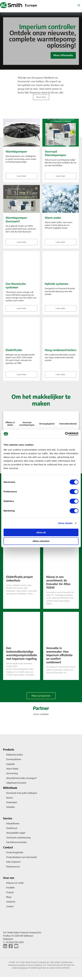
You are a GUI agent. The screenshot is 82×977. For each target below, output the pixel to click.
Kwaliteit (10, 887)
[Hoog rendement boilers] (60, 349)
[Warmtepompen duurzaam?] (21, 217)
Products (8, 749)
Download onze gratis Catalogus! (21, 793)
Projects (10, 892)
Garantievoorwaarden (16, 842)
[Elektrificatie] (21, 349)
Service (7, 818)
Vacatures (10, 901)
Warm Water (12, 768)
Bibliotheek (10, 787)
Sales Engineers (13, 861)
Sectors (9, 797)
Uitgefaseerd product (16, 782)
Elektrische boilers (14, 754)
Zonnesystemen (13, 759)
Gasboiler (10, 764)
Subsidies (10, 807)
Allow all (41, 532)
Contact (8, 847)
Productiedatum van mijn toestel (21, 857)
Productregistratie (14, 852)
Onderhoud (11, 828)
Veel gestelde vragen (15, 832)
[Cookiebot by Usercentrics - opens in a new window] (64, 434)
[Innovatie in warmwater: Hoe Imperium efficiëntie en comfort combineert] (61, 646)
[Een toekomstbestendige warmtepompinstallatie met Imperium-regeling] (21, 646)
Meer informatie (63, 55)
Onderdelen (11, 802)
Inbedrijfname (12, 823)
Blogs (8, 897)
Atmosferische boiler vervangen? (21, 778)
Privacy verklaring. (35, 965)
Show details (65, 523)
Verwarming (12, 773)
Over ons (41, 97)
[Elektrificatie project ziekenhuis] (21, 575)
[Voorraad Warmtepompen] (60, 150)
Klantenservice (13, 866)
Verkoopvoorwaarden (17, 965)
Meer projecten (41, 695)
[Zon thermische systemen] (21, 283)
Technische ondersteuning (18, 837)
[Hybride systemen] (60, 283)
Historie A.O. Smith (15, 883)
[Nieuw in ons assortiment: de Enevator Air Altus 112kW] (61, 575)
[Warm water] (60, 217)
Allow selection (40, 541)
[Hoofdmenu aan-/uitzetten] (79, 5)
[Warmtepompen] (21, 150)
